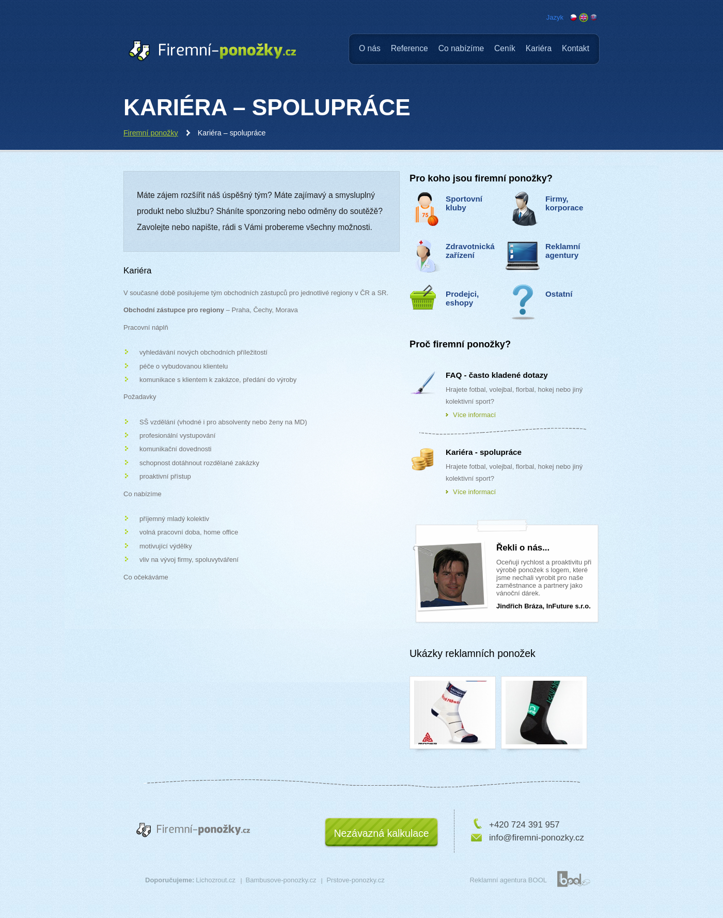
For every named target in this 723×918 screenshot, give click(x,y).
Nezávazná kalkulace (381, 833)
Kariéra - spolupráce (484, 452)
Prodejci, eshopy (462, 298)
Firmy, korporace (564, 203)
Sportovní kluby (464, 203)
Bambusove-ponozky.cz (281, 880)
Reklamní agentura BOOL (508, 880)
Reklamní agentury (562, 250)
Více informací (474, 415)
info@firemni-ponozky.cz (536, 838)
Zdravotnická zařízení (470, 250)
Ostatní (558, 293)
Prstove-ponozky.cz (355, 880)
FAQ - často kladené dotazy (497, 375)
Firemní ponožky (150, 133)
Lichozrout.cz (215, 880)
